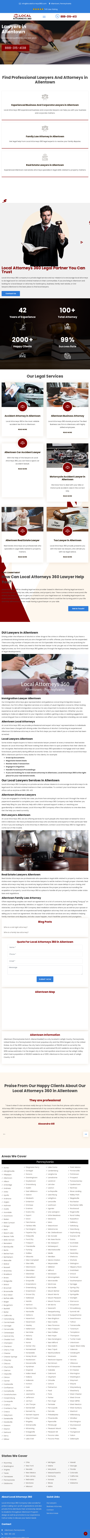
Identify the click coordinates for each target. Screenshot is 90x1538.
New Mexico (31, 1472)
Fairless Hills (31, 1225)
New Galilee (53, 1332)
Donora (29, 1174)
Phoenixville (53, 1418)
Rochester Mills (76, 1205)
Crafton (7, 1405)
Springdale (74, 1291)
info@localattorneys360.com (34, 3)
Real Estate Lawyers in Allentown (45, 165)
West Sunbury (76, 1408)
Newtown (52, 1356)
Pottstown (74, 1174)
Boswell (7, 1267)
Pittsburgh (52, 1425)
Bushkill (7, 1308)
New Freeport (54, 1329)
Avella (6, 1209)
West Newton (75, 1404)
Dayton (7, 1429)
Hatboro (29, 1315)
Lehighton (52, 1198)
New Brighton (53, 1318)
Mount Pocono (54, 1301)
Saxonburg (74, 1229)
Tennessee (8, 1476)
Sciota (72, 1239)
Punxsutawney (76, 1181)
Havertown (30, 1322)
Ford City (29, 1239)
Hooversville (31, 1363)
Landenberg (53, 1170)
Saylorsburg (75, 1232)
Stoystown (74, 1304)
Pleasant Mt (53, 1432)
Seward (73, 1249)
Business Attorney (54, 1506)
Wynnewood (75, 1425)
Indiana (29, 1377)
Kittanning (30, 1428)
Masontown (53, 1225)
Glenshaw (30, 1274)
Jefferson (30, 1397)
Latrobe (51, 1184)
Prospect (74, 1177)
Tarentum (74, 1329)
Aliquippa (7, 1174)
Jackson (29, 1390)
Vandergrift (75, 1353)
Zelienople (74, 1438)
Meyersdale (53, 1263)
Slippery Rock (76, 1267)
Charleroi (7, 1346)
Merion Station (54, 1260)
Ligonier (51, 1208)
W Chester (74, 1370)
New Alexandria (54, 1315)
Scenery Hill (75, 1236)
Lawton (51, 1188)
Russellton (74, 1219)
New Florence (53, 1325)
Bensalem (8, 1243)
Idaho (50, 1486)
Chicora (7, 1363)
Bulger (6, 1301)
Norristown (52, 1363)
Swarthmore (75, 1318)
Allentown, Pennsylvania (61, 3)
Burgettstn (8, 1305)
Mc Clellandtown (55, 1232)
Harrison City (31, 1308)
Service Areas (52, 1513)
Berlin (6, 1250)
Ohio (28, 1462)
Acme (6, 1167)
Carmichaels (9, 1322)
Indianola (29, 1380)
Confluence (8, 1387)
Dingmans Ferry (32, 1167)
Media (50, 1253)
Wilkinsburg (75, 1414)
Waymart (74, 1380)
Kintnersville (31, 1425)
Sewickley (74, 1253)
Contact (50, 1510)
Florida (73, 1469)
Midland (51, 1267)
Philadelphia (53, 1414)
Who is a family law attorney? (16, 932)
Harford (29, 1304)
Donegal (29, 1170)
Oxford (51, 1384)
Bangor (7, 1226)
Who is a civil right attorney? (16, 927)
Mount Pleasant (54, 1298)
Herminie (29, 1332)
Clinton (7, 1377)
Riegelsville (74, 1198)
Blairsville (7, 1260)
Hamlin (29, 1301)
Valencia (73, 1349)
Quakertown (75, 1184)
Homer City (30, 1346)
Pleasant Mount (54, 1428)
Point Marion (75, 1167)
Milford (51, 1270)
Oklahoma (8, 1483)
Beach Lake (8, 1233)
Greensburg (31, 1287)
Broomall (7, 1288)
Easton (29, 1195)
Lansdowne (52, 1177)
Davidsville (8, 1422)
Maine (50, 1466)
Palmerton (52, 1387)
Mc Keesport (53, 1243)
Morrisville (52, 1287)
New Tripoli (52, 1349)
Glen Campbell (32, 1260)
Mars (50, 1222)
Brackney (8, 1271)
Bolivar (6, 1264)
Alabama (74, 1483)
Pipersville (52, 1421)
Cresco (7, 1411)
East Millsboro (32, 1191)
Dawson (7, 1425)
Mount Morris (53, 1294)
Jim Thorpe (30, 1404)
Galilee (29, 1253)
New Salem (52, 1346)
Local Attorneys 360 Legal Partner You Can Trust (43, 270)
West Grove (75, 1397)
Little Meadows (54, 1215)
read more (22, 429)
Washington (75, 1377)
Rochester (74, 1201)
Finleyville (30, 1236)
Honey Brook (31, 1356)
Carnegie (7, 1326)
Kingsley (29, 1421)
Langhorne (52, 1174)
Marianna (52, 1219)
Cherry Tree (9, 1350)
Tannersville (75, 1325)
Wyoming (8, 1463)
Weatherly (74, 1390)
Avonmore (8, 1216)
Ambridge (8, 1185)
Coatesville (8, 1384)
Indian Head (31, 1373)
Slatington (74, 1263)
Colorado (74, 1472)
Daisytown (8, 1415)
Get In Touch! (78, 608)
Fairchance (30, 1222)
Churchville (8, 1367)
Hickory (29, 1335)
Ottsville (51, 1380)
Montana (29, 1483)
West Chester (76, 1394)
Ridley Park (74, 1195)
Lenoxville (52, 1201)
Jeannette (30, 1394)
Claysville (7, 1374)
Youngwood (75, 1432)
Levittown (52, 1205)
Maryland (52, 1469)
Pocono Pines (53, 1438)
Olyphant (52, 1377)
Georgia (73, 1466)
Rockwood (74, 1208)
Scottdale (74, 1243)
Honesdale (30, 1353)
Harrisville (30, 1311)
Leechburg (52, 1195)
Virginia (7, 1469)
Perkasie (51, 1404)
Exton (28, 1219)
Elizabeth (30, 1198)
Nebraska (30, 1479)
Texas (6, 1473)
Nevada (29, 1469)
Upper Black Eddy (77, 1346)
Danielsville (8, 1418)
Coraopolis (8, 1401)
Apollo (6, 1195)
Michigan (51, 1462)
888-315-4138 (15, 48)
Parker (51, 1397)
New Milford (53, 1342)
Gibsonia (29, 1256)
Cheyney (7, 1360)
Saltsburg (74, 1225)
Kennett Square (32, 1414)
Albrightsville (9, 1171)
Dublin (28, 1188)
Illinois (50, 1483)
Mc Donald (52, 1236)
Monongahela (53, 1277)
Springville (74, 1294)
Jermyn (29, 1401)
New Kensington (54, 1339)
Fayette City (31, 1232)
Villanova (74, 1363)
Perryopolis (52, 1408)
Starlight (73, 1298)
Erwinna (29, 1208)
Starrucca (74, 1301)
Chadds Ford (9, 1339)
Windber (73, 1418)
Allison (6, 1181)
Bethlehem (8, 1257)
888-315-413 (69, 16)
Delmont (7, 1432)
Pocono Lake (53, 1435)
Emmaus (29, 1205)
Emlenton (30, 1201)
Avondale (8, 1212)
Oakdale (51, 1370)
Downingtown (31, 1177)
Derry (6, 1435)
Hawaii (72, 1462)
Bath (6, 1229)
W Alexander (75, 1366)
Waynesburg (75, 1387)
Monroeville (53, 1280)
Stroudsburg (75, 1308)
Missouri (29, 1486)
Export (28, 1215)
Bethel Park (8, 1253)
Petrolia (51, 1411)
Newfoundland (54, 1353)
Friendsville (30, 1246)
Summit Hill (74, 1311)
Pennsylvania (9, 1480)
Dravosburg (31, 1184)
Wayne (73, 1384)
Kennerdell (30, 1408)
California (8, 1315)
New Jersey (31, 1476)
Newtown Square (55, 1359)
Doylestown (31, 1181)
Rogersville (74, 1212)
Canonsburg (9, 1319)
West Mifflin (75, 1401)
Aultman (7, 1205)
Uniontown (74, 1342)
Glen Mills (30, 1263)
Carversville (9, 1329)
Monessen (52, 1274)
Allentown (8, 1178)
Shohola (73, 1260)
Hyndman (30, 1366)
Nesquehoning (54, 1311)
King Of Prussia (32, 1418)
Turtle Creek (75, 1339)
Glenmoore (30, 1267)
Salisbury (74, 1222)
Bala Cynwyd (9, 1222)
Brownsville (8, 1291)
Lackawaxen (31, 1435)
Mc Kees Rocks (54, 1239)
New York (30, 1466)
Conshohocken (10, 1394)
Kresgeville (30, 1432)
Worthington (75, 1421)
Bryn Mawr (8, 1295)
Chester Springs (10, 1356)
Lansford (51, 1181)
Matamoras (53, 1229)
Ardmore (7, 1198)
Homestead (31, 1349)
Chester (7, 1353)
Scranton (74, 1246)
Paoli (50, 1390)
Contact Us (11, 293)
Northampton (54, 1366)
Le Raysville (52, 1191)
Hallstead (30, 1298)
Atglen (6, 1202)
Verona (73, 1359)
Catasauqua (9, 1332)
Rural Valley (75, 1215)
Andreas (7, 1188)
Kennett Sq (30, 1411)
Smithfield (74, 1270)
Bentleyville (8, 1246)
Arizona (73, 1479)
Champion (8, 1343)
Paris (50, 1394)
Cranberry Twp (10, 1408)
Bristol (6, 1284)
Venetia (73, 1356)
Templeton (75, 1332)
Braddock (8, 1274)
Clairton (7, 1370)
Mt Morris (52, 1304)
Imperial (29, 1370)
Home (28, 1342)
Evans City (30, 1212)
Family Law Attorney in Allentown (45, 136)
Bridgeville (8, 1281)
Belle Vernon (9, 1240)
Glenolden (30, 1270)
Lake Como (52, 1167)
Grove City (30, 1294)
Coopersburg (9, 1398)
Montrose (52, 1284)
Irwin (28, 1387)
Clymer (7, 1380)
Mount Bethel (53, 1291)
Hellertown (30, 1329)
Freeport (29, 1243)
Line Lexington (54, 1212)
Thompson (74, 1335)
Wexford (73, 1411)
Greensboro (31, 1284)
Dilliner (6, 1439)
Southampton (76, 1280)
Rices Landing (75, 1191)
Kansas (51, 1479)
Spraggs (73, 1284)
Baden (6, 1219)
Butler (6, 1312)
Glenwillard (30, 1277)
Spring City (74, 1287)
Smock (73, 1274)
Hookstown (30, 1359)
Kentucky (52, 1476)
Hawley (29, 1325)
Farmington (31, 1229)
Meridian (51, 1256)
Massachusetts (54, 1472)
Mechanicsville (54, 1249)
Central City (9, 1336)
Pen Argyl (52, 1401)
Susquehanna (75, 1315)
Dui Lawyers (51, 1503)
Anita (6, 1191)
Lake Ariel (30, 1438)
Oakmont (52, 1373)
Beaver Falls (9, 1236)
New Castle (52, 1322)
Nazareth (52, 1308)
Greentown (30, 1291)
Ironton (29, 1384)
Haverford (30, 1318)
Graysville (30, 1280)
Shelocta (74, 1256)
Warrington (75, 1373)
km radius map (45, 1011)
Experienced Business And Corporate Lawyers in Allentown (45, 105)
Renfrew (73, 1188)
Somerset (74, 1277)
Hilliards (29, 1339)
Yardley (73, 1428)
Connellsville (9, 1391)
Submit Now (45, 979)
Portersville (75, 1170)
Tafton (73, 1322)
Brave (6, 1277)
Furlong (29, 1249)
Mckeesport (53, 1246)
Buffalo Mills (9, 1298)
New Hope (52, 1335)
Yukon (72, 1435)
